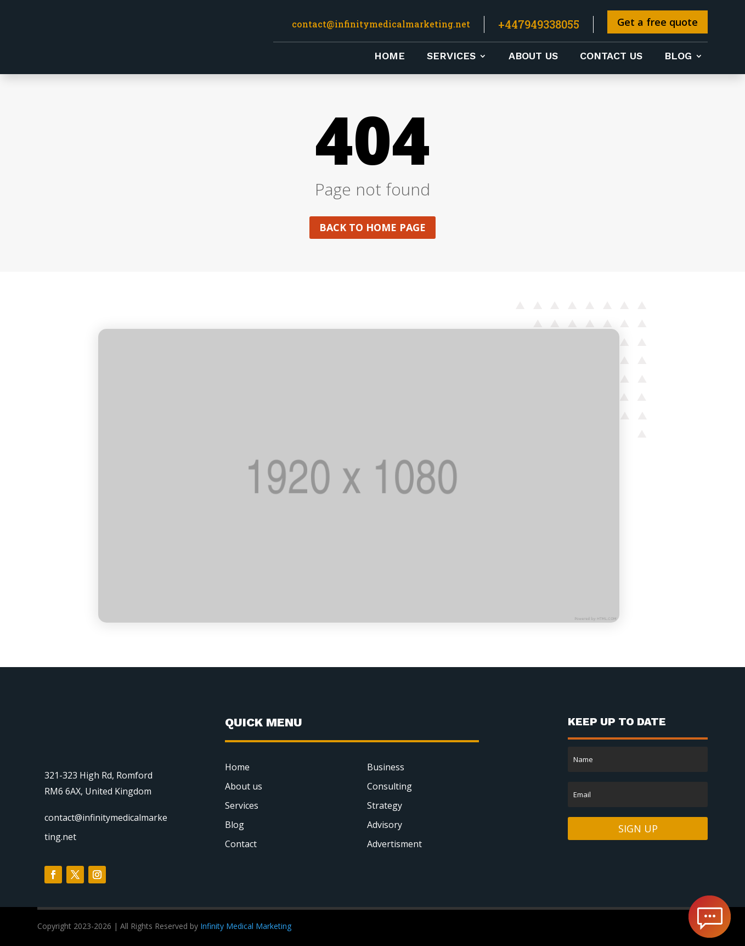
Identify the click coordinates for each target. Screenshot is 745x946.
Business (385, 767)
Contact (241, 844)
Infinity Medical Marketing (247, 926)
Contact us (611, 56)
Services (451, 56)
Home (389, 56)
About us (533, 56)
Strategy (384, 805)
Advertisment (394, 844)
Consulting (389, 786)
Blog (678, 56)
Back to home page (372, 227)
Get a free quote (657, 22)
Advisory (384, 825)
